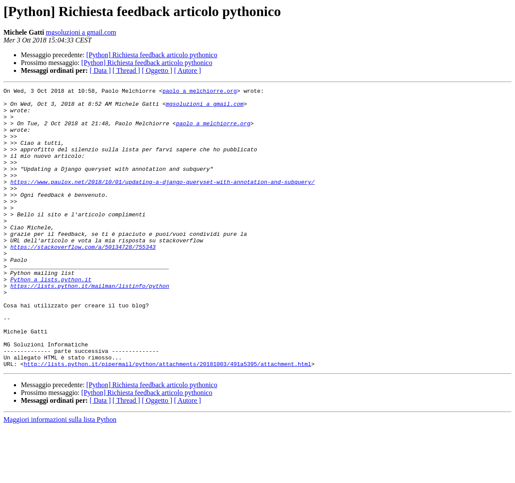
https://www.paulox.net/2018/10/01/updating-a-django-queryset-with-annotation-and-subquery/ (162, 201)
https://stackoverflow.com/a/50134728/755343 (83, 279)
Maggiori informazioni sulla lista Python (59, 475)
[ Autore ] (187, 70)
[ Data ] (100, 70)
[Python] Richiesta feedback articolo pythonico (151, 55)
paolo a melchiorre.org (200, 92)
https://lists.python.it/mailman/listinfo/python (89, 326)
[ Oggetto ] (157, 70)
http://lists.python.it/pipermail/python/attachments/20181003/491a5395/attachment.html (167, 420)
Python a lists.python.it (50, 318)
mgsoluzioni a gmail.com (81, 32)
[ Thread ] (126, 70)
